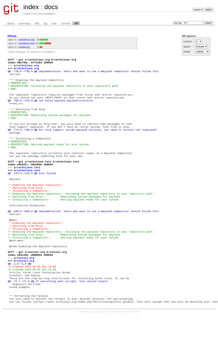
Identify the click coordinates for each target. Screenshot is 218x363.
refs (36, 23)
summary (24, 23)
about (10, 23)
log (45, 23)
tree (54, 23)
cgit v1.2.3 (96, 359)
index (31, 7)
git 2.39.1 (106, 359)
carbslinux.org (26, 39)
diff (76, 23)
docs (51, 7)
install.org (24, 47)
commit (65, 23)
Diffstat (12, 36)
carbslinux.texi (26, 43)
